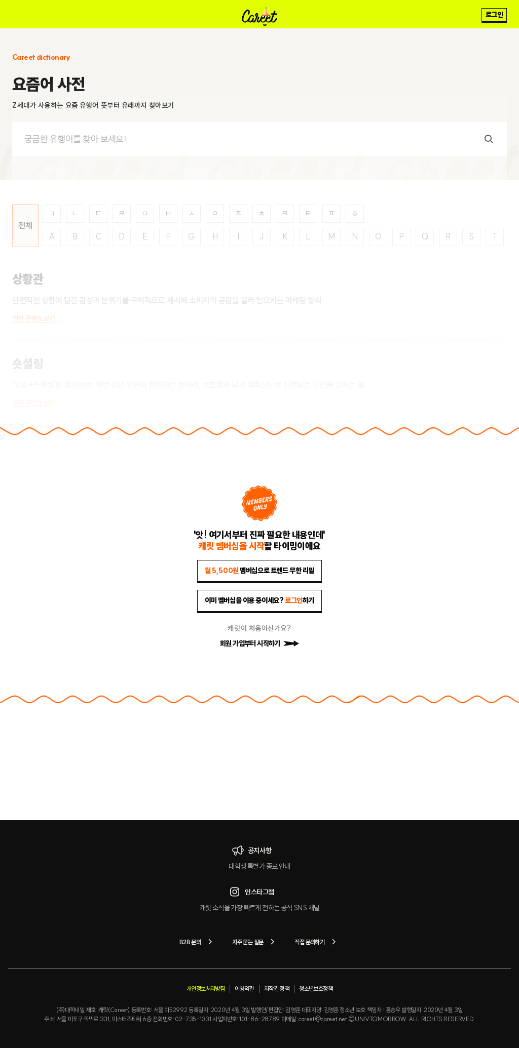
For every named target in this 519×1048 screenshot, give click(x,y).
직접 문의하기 (317, 942)
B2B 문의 (197, 942)
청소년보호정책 (315, 988)
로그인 (494, 14)
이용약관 (244, 988)
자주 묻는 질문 (255, 942)
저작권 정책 (276, 988)
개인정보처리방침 (206, 988)
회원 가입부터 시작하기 (259, 643)
